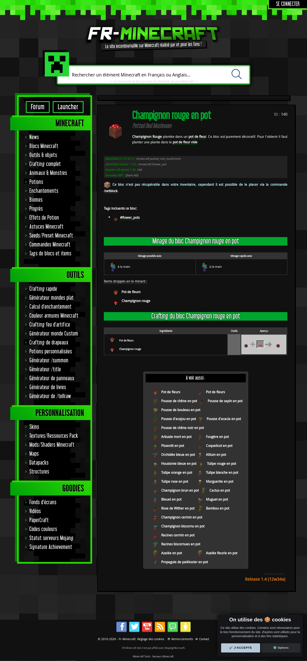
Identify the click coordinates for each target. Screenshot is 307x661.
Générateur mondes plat (51, 298)
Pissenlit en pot (172, 445)
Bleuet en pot (171, 499)
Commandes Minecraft (50, 245)
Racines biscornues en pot (180, 544)
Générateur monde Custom (53, 334)
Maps (34, 454)
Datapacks (39, 463)
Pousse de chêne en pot (179, 401)
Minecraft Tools (141, 656)
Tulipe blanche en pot (222, 472)
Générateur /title (45, 369)
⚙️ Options (280, 647)
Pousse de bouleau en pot (180, 410)
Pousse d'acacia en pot (224, 418)
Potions (36, 182)
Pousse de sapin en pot (225, 401)
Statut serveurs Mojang (51, 538)
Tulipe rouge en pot (221, 463)
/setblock (110, 191)
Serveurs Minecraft (163, 656)
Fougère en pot (217, 436)
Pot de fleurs (131, 291)
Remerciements (182, 639)
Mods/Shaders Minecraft (52, 445)
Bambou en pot (217, 508)
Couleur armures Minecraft (53, 316)
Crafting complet (45, 164)
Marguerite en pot (219, 481)
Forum (38, 107)
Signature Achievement (50, 547)
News (34, 137)
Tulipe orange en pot (176, 472)
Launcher (68, 107)
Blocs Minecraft (43, 146)
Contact (204, 639)
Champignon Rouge (147, 136)
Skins (34, 427)
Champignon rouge (136, 300)
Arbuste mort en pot (176, 436)
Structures (39, 472)
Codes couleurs (43, 529)
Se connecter (288, 4)
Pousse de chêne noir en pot (182, 427)
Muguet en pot (217, 499)
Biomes (36, 200)
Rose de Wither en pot (177, 508)
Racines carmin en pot (177, 535)
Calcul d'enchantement (50, 307)
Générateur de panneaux (51, 378)
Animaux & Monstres (48, 173)
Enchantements (43, 191)
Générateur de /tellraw (50, 396)
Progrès (36, 209)
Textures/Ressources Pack (53, 436)
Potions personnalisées (50, 352)
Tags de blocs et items (50, 254)
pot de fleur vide (185, 142)
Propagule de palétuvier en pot (184, 562)
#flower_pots (130, 217)
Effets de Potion (44, 218)
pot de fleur (197, 136)
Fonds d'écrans (42, 502)
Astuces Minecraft (46, 227)
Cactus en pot (219, 490)
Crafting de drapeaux (48, 343)
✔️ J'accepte (240, 647)
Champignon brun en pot (180, 490)
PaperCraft (39, 520)
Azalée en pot (171, 553)
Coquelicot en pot (219, 445)
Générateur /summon (48, 360)
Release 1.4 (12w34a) (265, 579)
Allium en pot (216, 454)
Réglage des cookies (150, 639)
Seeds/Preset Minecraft (51, 236)
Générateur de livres (47, 387)
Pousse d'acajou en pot (178, 418)
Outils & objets (43, 155)
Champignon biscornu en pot (182, 526)
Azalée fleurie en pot (221, 553)
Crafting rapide (43, 289)
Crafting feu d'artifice (49, 325)
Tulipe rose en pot (174, 481)
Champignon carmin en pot (181, 517)
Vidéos (35, 511)
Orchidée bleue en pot (178, 454)
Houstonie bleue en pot (178, 463)
